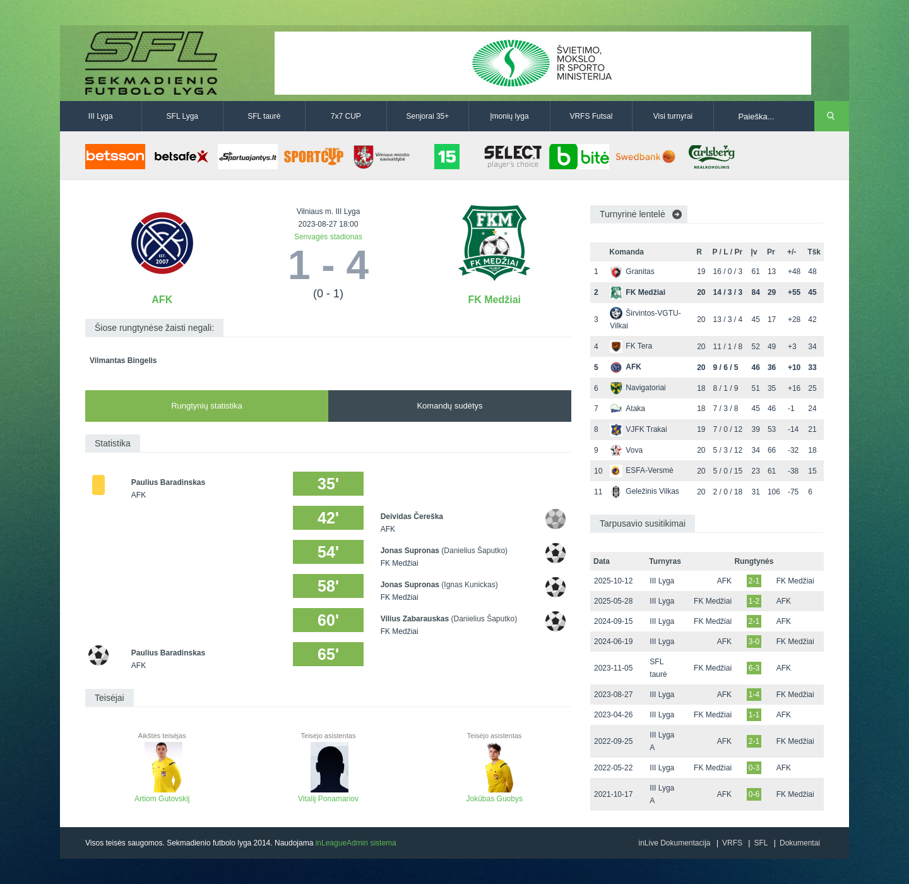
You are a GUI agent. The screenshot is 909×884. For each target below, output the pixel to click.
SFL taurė (263, 116)
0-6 (754, 794)
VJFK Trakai (638, 429)
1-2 (754, 601)
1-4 (754, 694)
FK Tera (631, 346)
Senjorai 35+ (428, 116)
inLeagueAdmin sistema (356, 843)
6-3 (754, 668)
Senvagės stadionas (328, 236)
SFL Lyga (182, 116)
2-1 (754, 580)
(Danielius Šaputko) (474, 550)
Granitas (632, 271)
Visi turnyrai (672, 116)
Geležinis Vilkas (644, 491)
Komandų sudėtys (449, 405)
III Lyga (100, 116)
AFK (162, 299)
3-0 (754, 641)
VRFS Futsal (590, 116)
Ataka (627, 408)
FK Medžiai (494, 299)
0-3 (754, 767)
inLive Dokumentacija (674, 843)
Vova (626, 450)
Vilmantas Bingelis (123, 360)
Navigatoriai (637, 387)
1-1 (754, 714)
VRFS (732, 843)
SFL (761, 843)
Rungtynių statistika (206, 405)
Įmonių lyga (509, 116)
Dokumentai (800, 843)
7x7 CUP (346, 116)
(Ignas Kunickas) (469, 584)
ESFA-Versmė (641, 470)
